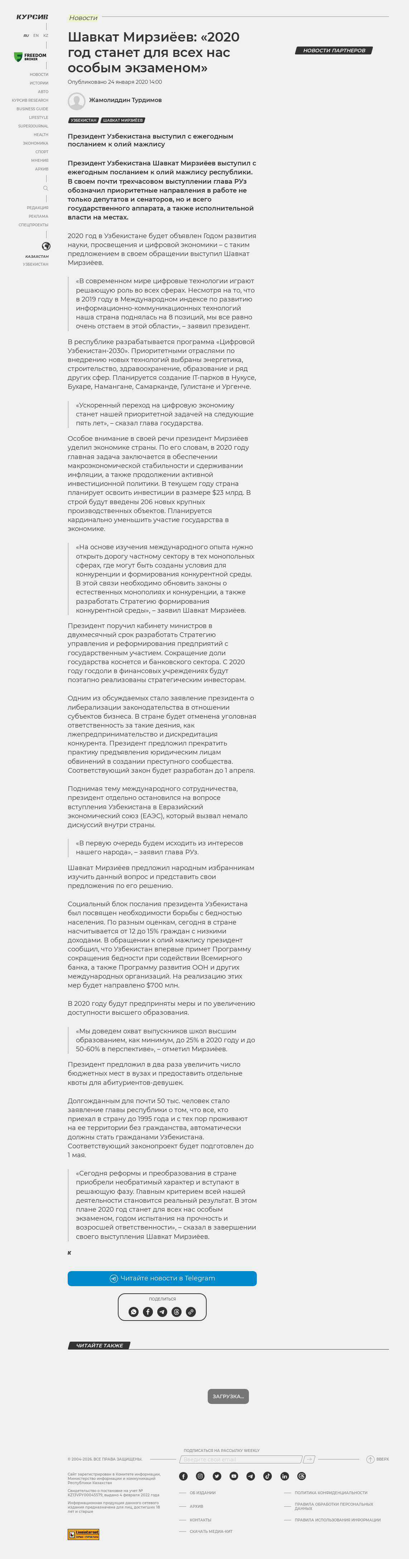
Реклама (38, 216)
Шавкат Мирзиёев (123, 120)
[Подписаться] (309, 1459)
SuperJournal (33, 126)
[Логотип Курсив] (32, 16)
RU (26, 36)
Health (41, 134)
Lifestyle (38, 117)
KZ (45, 36)
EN (36, 36)
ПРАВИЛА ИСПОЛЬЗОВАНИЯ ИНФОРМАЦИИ (338, 1520)
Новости (39, 74)
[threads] (301, 1476)
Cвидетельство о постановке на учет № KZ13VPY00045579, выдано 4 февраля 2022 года (113, 1492)
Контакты (200, 1520)
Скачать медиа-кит (211, 1532)
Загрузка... (228, 1396)
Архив (41, 169)
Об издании (203, 1493)
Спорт (41, 152)
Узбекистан (35, 264)
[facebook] (183, 1476)
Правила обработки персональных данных (334, 1506)
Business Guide (32, 109)
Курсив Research (30, 100)
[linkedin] (284, 1476)
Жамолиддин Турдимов (125, 100)
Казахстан (36, 256)
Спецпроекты (33, 225)
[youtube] (234, 1476)
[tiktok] (267, 1476)
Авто (43, 92)
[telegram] (250, 1476)
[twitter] (217, 1476)
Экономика (35, 143)
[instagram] (200, 1476)
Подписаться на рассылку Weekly (222, 1451)
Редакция (37, 208)
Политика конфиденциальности (331, 1493)
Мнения (39, 160)
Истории (39, 83)
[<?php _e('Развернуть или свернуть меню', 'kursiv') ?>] (46, 246)
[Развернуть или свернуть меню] (45, 189)
